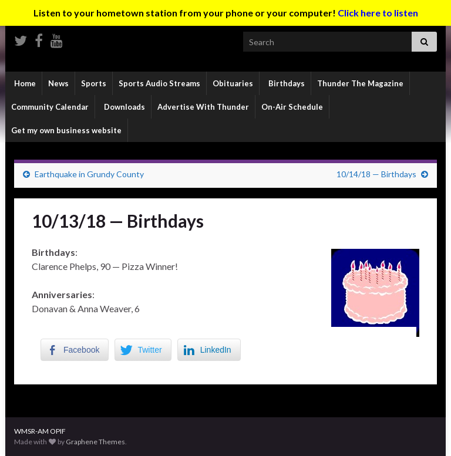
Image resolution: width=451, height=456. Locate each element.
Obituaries (233, 83)
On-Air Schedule (292, 107)
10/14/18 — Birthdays (376, 174)
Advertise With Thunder (203, 107)
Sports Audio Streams (159, 83)
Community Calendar (50, 107)
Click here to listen (378, 12)
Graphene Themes (95, 441)
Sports (93, 83)
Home (24, 83)
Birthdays (286, 83)
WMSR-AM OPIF (40, 431)
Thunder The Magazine (360, 83)
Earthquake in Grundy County (89, 174)
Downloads (123, 107)
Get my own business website (66, 130)
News (58, 83)
